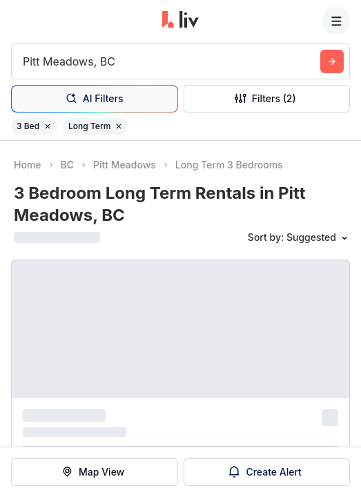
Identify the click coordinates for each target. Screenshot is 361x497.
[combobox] (24, 61)
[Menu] (336, 21)
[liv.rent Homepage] (180, 20)
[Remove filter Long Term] (119, 126)
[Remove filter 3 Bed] (48, 126)
